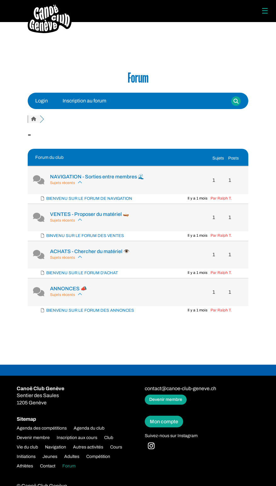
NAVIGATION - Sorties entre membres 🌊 (97, 176)
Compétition (98, 456)
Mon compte (164, 421)
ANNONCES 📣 (68, 288)
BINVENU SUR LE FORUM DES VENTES (85, 236)
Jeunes (49, 456)
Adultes (71, 456)
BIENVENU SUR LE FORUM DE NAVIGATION (89, 198)
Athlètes (25, 466)
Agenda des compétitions (42, 428)
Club (108, 438)
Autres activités (88, 447)
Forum (69, 466)
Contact (47, 466)
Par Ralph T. (221, 198)
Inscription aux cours (77, 438)
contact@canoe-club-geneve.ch (180, 388)
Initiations (26, 456)
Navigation (55, 447)
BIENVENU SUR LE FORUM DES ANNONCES (90, 310)
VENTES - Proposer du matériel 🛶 (89, 214)
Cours (116, 447)
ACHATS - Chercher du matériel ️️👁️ (90, 251)
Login (41, 100)
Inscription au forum (84, 100)
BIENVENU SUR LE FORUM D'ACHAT (82, 273)
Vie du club (27, 447)
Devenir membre (165, 399)
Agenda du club (89, 428)
